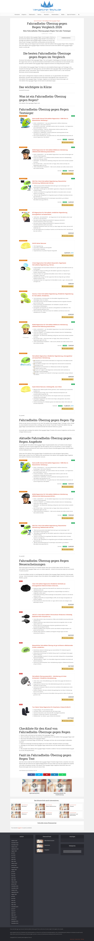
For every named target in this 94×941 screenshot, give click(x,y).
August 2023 (14, 869)
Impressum (72, 939)
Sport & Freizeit (71, 14)
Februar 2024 (14, 863)
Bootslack (24, 806)
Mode (62, 14)
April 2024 (13, 859)
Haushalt (46, 14)
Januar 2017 (13, 919)
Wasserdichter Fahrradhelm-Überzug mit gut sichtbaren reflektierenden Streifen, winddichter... (52, 646)
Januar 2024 (13, 865)
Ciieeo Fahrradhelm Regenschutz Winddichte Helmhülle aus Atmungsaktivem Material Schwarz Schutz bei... (48, 584)
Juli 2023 (13, 871)
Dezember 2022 (14, 886)
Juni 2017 (13, 908)
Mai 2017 (13, 910)
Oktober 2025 (14, 840)
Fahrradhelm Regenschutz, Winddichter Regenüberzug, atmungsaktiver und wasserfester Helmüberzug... (52, 357)
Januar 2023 (13, 884)
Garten (39, 14)
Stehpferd (46, 849)
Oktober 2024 (14, 846)
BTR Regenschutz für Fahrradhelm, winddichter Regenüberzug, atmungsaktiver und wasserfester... (49, 213)
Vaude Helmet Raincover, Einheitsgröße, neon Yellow (47, 387)
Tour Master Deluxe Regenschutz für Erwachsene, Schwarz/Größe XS (51, 707)
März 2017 (13, 915)
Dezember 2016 (14, 921)
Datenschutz (77, 939)
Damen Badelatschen (51, 806)
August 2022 (14, 894)
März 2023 (13, 879)
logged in (20, 828)
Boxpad (72, 806)
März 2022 (13, 904)
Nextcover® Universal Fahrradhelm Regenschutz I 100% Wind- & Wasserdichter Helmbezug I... (50, 119)
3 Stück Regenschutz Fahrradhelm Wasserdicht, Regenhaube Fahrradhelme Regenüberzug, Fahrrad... (49, 264)
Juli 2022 (13, 896)
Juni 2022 (13, 898)
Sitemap (82, 939)
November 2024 (14, 844)
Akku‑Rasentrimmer (49, 840)
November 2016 (14, 923)
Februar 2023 (14, 882)
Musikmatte (49, 814)
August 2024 (14, 851)
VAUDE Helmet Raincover (39, 243)
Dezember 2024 (14, 842)
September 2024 (14, 849)
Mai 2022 (13, 900)
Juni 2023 (13, 873)
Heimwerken (55, 14)
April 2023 (13, 877)
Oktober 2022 (14, 890)
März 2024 (13, 861)
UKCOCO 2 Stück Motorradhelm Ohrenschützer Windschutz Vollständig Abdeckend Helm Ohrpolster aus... (52, 615)
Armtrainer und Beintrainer (74, 814)
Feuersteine (47, 845)
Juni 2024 (13, 855)
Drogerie (24, 14)
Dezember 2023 (14, 867)
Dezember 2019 (14, 906)
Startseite (17, 14)
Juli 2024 (13, 853)
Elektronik (32, 14)
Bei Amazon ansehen (68, 142)
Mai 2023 (13, 875)
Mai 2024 (13, 857)
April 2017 (13, 913)
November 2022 (14, 888)
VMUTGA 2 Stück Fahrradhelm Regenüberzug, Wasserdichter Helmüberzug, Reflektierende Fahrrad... (49, 182)
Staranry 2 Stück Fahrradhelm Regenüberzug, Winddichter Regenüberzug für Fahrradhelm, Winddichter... (52, 294)
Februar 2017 (14, 917)
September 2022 (14, 892)
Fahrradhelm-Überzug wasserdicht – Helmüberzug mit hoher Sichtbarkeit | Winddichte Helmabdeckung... (49, 677)
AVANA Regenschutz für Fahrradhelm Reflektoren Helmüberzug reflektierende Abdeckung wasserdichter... (50, 151)
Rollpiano (24, 814)
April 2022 (13, 902)
